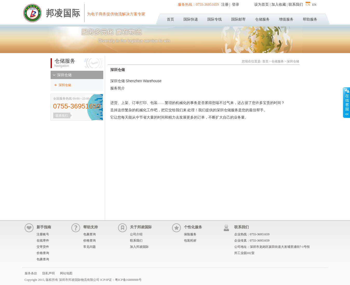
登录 (235, 5)
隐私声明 (48, 273)
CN (308, 5)
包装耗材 (190, 240)
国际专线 (214, 19)
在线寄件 (43, 240)
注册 (225, 5)
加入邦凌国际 (139, 247)
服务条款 (31, 273)
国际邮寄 (238, 19)
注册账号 (43, 234)
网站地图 (66, 273)
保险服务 (190, 234)
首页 (170, 19)
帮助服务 (310, 19)
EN (314, 5)
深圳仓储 (64, 75)
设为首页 (261, 5)
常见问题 (89, 247)
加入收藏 (278, 5)
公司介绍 (136, 234)
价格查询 (43, 253)
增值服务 (286, 19)
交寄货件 (43, 247)
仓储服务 (262, 19)
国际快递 (190, 19)
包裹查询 (43, 259)
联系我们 (296, 5)
